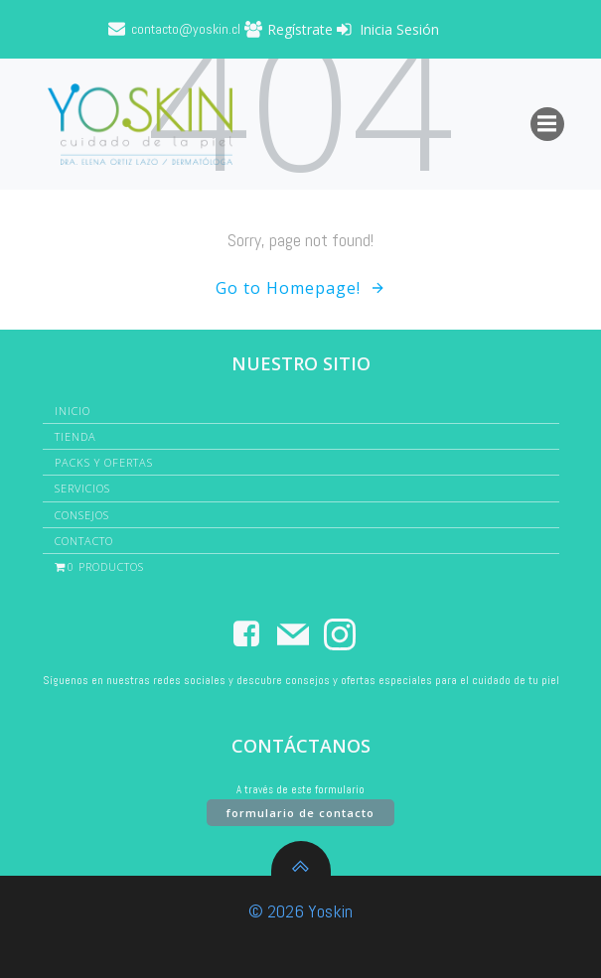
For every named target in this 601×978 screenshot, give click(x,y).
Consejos (82, 514)
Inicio (72, 410)
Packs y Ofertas (104, 462)
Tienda (75, 436)
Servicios (82, 488)
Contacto (84, 540)
